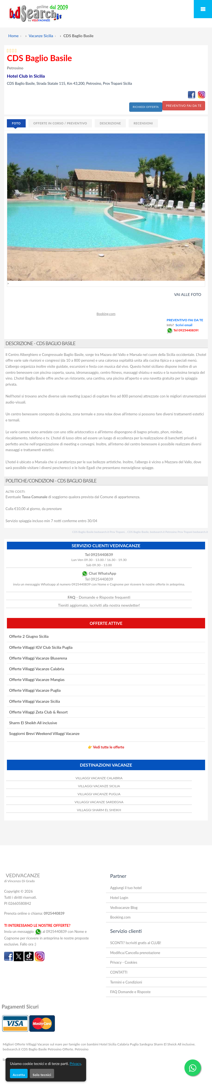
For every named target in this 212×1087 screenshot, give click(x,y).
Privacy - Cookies (123, 962)
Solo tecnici (42, 1075)
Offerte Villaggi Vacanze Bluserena (38, 658)
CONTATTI (118, 972)
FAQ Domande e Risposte (130, 992)
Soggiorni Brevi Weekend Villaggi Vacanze (44, 733)
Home (13, 35)
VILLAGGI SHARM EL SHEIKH (99, 810)
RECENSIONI (143, 123)
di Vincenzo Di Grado (19, 881)
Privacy (75, 1063)
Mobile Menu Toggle (203, 9)
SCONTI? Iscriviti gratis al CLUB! (135, 943)
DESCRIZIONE (110, 123)
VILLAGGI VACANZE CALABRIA (98, 778)
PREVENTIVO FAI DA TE (184, 105)
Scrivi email (184, 325)
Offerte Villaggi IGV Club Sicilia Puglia (41, 647)
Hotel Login (119, 897)
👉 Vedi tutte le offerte (106, 747)
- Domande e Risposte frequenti (99, 597)
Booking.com (106, 314)
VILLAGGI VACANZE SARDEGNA (99, 802)
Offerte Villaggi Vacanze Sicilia (34, 701)
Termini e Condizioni (126, 982)
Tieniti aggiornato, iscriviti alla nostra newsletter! (99, 605)
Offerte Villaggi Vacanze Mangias (37, 679)
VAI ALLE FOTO (187, 294)
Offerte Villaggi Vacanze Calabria (36, 668)
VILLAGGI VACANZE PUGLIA (99, 794)
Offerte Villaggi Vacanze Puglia (35, 690)
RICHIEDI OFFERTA (146, 106)
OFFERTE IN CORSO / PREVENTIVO (60, 123)
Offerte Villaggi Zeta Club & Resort (38, 712)
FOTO (16, 123)
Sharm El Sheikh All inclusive (33, 722)
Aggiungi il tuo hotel (126, 888)
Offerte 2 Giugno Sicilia (29, 636)
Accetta (19, 1075)
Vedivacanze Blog (123, 907)
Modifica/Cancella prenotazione (135, 952)
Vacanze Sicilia (41, 35)
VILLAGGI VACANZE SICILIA (99, 786)
